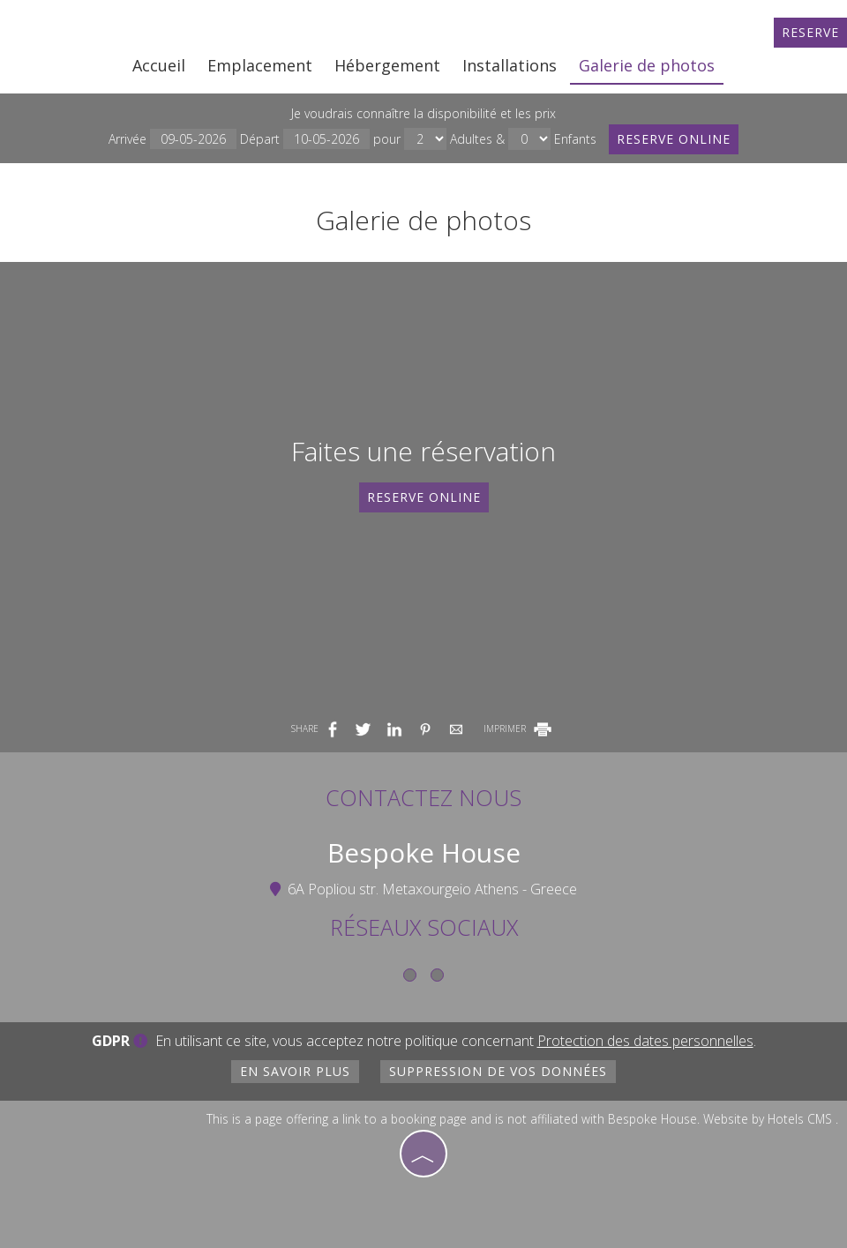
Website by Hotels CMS (767, 1118)
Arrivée (172, 139)
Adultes (471, 139)
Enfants (575, 139)
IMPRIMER (518, 728)
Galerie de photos (647, 65)
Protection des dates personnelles (645, 1040)
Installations (509, 65)
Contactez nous (423, 797)
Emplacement (259, 65)
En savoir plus (295, 1071)
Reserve (810, 32)
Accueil (158, 65)
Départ (305, 139)
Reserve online (674, 139)
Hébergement (387, 65)
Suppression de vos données (498, 1071)
